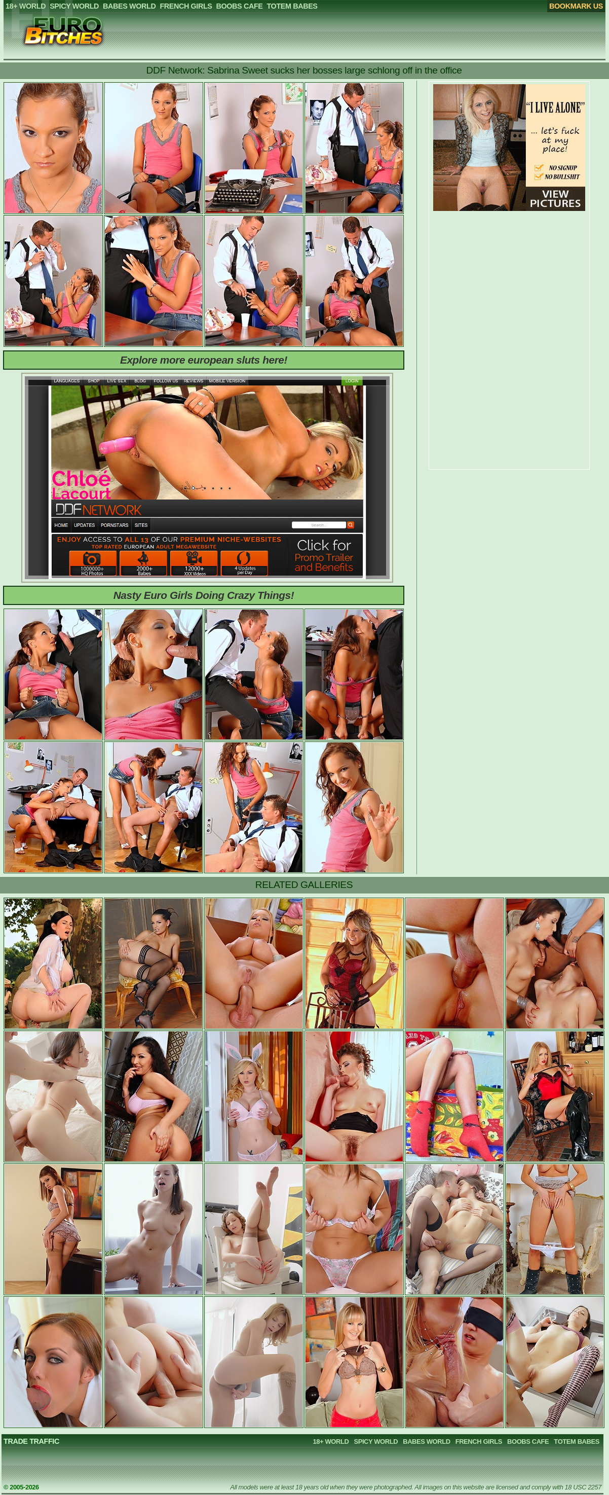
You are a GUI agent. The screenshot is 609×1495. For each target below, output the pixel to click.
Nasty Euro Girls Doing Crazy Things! (203, 595)
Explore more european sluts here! (203, 360)
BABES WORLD (426, 1441)
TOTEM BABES (576, 1441)
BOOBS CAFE (528, 1441)
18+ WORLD (331, 1441)
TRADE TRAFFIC (31, 1441)
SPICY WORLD (376, 1441)
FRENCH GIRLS (478, 1441)
